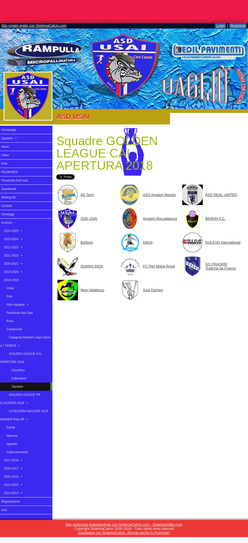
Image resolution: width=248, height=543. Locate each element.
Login (220, 26)
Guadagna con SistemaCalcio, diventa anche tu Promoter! (124, 533)
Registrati (237, 26)
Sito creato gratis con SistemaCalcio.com (33, 26)
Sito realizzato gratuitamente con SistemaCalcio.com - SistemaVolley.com (123, 525)
